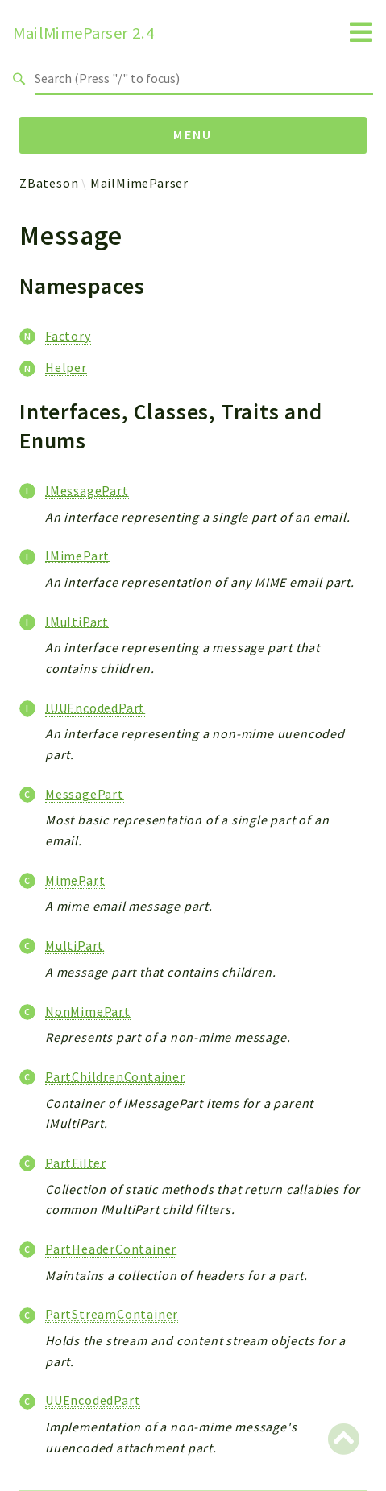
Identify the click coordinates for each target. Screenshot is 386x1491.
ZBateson (48, 183)
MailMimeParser (139, 183)
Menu (193, 134)
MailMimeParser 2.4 (84, 33)
